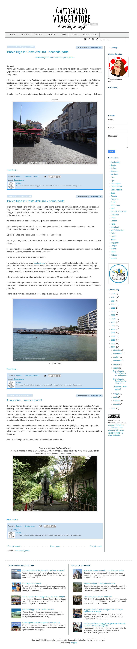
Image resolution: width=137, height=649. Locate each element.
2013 (113, 340)
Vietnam (114, 255)
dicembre (117, 350)
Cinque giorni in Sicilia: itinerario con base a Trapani (43, 570)
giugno (116, 368)
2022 (113, 308)
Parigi (113, 233)
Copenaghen (116, 184)
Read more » (12, 170)
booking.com (39, 263)
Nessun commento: (32, 176)
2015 (113, 333)
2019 (113, 319)
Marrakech (115, 227)
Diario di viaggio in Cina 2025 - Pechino (38, 610)
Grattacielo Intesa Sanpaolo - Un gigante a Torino (104, 570)
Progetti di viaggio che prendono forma (99, 583)
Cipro (113, 181)
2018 (113, 322)
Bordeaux (114, 171)
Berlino (113, 168)
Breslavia (114, 174)
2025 (113, 297)
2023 (113, 304)
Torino (113, 252)
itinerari (114, 258)
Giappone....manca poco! (24, 400)
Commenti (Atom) (22, 551)
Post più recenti (14, 546)
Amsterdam (115, 162)
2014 (113, 336)
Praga (113, 236)
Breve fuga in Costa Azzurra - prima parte (36, 201)
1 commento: (30, 526)
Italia (113, 208)
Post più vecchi (96, 546)
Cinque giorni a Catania (31, 583)
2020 (113, 315)
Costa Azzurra (19, 180)
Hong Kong (115, 205)
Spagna (114, 246)
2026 (113, 294)
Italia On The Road (118, 212)
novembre (117, 354)
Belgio (113, 165)
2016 (113, 329)
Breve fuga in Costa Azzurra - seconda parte (38, 52)
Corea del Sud (116, 187)
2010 (113, 409)
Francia (114, 196)
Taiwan (113, 249)
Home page (55, 546)
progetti (16, 530)
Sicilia (113, 239)
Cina (112, 177)
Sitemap (114, 48)
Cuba (113, 193)
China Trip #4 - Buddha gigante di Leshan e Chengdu (43, 596)
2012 (113, 343)
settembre (117, 361)
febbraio (116, 401)
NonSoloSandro (117, 230)
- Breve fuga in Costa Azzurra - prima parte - (55, 57)
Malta (113, 224)
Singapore (115, 243)
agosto (116, 364)
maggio (116, 394)
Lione (113, 218)
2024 (113, 301)
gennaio (116, 404)
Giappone (115, 199)
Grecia (113, 202)
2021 (113, 312)
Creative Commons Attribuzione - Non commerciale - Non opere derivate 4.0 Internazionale (116, 430)
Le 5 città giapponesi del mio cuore (98, 596)
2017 (113, 326)
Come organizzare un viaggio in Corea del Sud (41, 623)
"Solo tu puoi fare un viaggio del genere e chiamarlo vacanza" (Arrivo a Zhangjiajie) (105, 624)
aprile (115, 397)
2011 (113, 347)
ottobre (116, 357)
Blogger (74, 643)
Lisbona (114, 221)
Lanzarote (115, 215)
